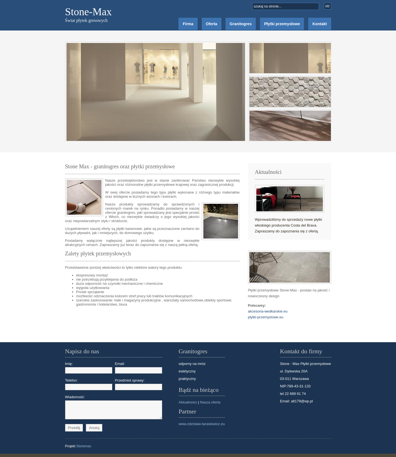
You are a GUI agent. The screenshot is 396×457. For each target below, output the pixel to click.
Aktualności (188, 402)
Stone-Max (88, 11)
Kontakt (319, 24)
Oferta (211, 24)
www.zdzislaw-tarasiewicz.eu (202, 424)
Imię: (88, 368)
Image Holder (155, 91)
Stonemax (83, 449)
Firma (188, 24)
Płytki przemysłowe (282, 24)
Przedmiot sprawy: (138, 384)
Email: (138, 368)
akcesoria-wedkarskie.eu (268, 311)
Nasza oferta (210, 402)
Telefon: (88, 384)
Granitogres (241, 24)
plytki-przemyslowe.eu (265, 317)
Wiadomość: (88, 409)
